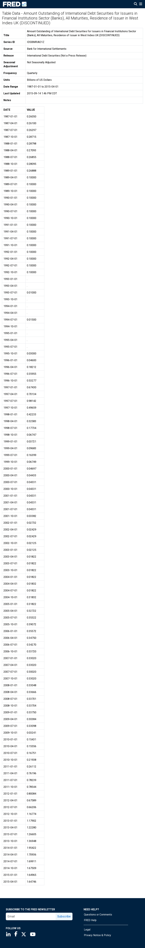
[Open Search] (135, 4)
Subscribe (64, 916)
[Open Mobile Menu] (140, 4)
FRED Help (90, 920)
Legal (87, 929)
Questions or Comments (98, 914)
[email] (31, 916)
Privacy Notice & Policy (97, 935)
